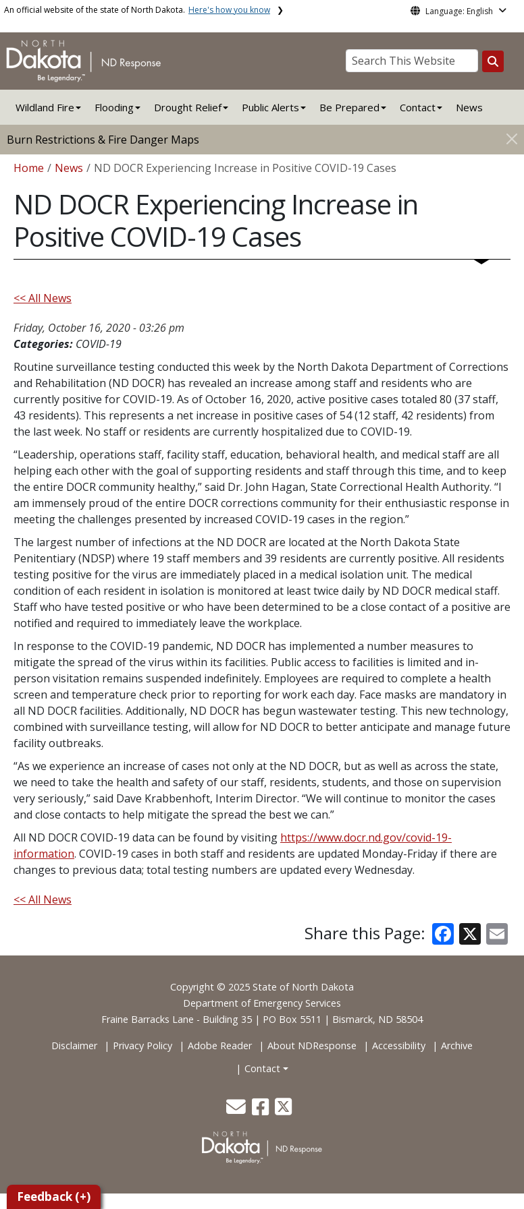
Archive (457, 1045)
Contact (262, 1068)
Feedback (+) (53, 1196)
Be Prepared (349, 107)
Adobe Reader (220, 1045)
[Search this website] (493, 61)
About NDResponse (312, 1045)
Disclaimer (74, 1045)
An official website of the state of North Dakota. (137, 10)
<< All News (43, 298)
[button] (237, 1110)
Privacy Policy (142, 1045)
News (469, 107)
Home (29, 167)
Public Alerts (270, 107)
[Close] (512, 138)
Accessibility (398, 1045)
